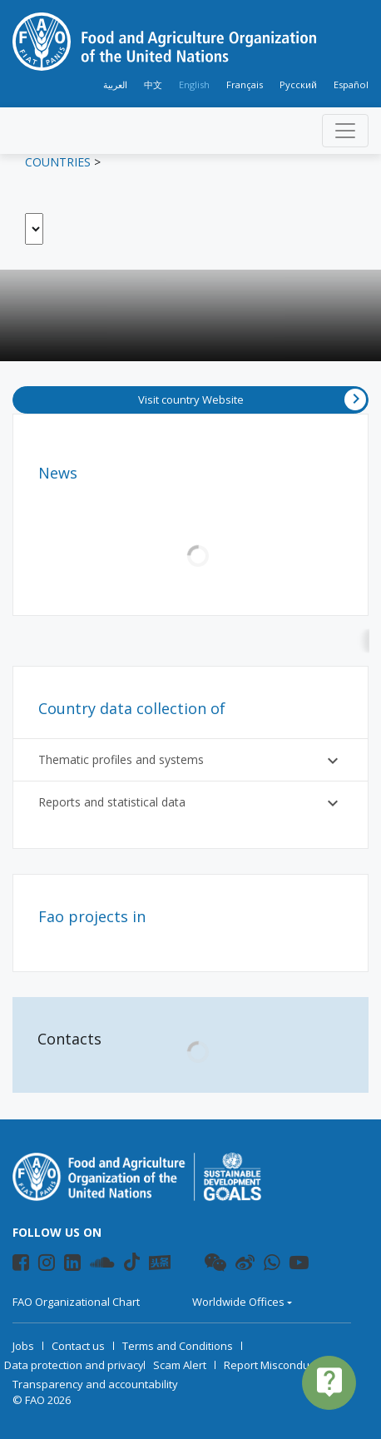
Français (244, 84)
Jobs (23, 1345)
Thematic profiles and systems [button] (190, 761)
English (194, 84)
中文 (153, 84)
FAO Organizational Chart (76, 1301)
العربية (115, 84)
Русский (298, 84)
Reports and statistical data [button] (190, 803)
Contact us (78, 1345)
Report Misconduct (271, 1364)
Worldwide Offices (238, 1301)
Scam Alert (179, 1364)
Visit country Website (252, 399)
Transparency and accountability (95, 1384)
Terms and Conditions (177, 1345)
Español (351, 84)
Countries (58, 162)
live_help (329, 1381)
